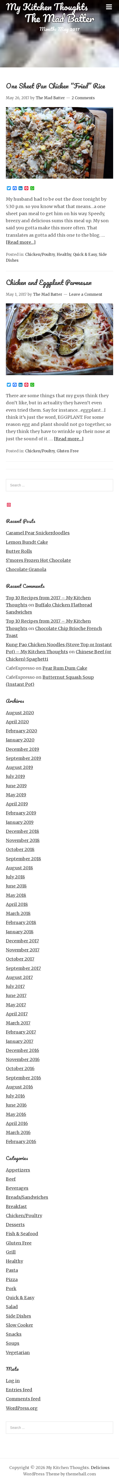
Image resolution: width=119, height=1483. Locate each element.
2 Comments (83, 98)
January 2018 (19, 932)
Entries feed (19, 1390)
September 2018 (23, 859)
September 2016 (23, 1078)
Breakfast (16, 1206)
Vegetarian (18, 1352)
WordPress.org (22, 1408)
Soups (12, 1343)
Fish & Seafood (22, 1233)
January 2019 (19, 822)
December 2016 (22, 1050)
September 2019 (23, 758)
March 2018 (18, 913)
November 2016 (23, 1059)
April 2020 (17, 722)
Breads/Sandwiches (27, 1197)
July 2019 (15, 776)
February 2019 (21, 813)
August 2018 (19, 868)
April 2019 (17, 804)
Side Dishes (18, 1316)
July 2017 (15, 986)
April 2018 (17, 904)
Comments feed (23, 1399)
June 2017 (16, 995)
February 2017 (21, 1032)
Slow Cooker (19, 1325)
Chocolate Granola (26, 569)
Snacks (14, 1334)
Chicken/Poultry (40, 254)
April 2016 (17, 1123)
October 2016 (20, 1068)
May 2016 (16, 1114)
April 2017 (17, 1014)
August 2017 (19, 977)
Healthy (64, 254)
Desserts (15, 1224)
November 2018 (23, 840)
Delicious (100, 1467)
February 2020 (21, 731)
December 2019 (22, 749)
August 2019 (19, 767)
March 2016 (18, 1132)
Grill (11, 1252)
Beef (11, 1179)
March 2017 (18, 1023)
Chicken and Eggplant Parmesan (49, 282)
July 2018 (15, 877)
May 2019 (16, 795)
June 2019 (16, 786)
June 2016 (16, 1105)
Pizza (12, 1279)
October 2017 (20, 959)
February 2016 (21, 1141)
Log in (13, 1381)
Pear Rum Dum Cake (65, 668)
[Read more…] (21, 242)
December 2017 (22, 941)
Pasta (12, 1270)
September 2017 (23, 968)
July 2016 (15, 1096)
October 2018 (20, 849)
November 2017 (22, 950)
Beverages (17, 1188)
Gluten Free (68, 451)
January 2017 (19, 1041)
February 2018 (21, 922)
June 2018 (16, 886)
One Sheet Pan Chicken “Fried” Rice (55, 85)
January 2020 (20, 740)
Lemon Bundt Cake (27, 542)
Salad (12, 1307)
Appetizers (18, 1170)
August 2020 (20, 713)
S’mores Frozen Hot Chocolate (38, 560)
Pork (11, 1288)
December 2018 (22, 831)
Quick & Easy (85, 254)
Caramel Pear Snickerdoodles (38, 533)
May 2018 (16, 895)
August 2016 (19, 1087)
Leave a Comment (85, 294)
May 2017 (16, 1005)
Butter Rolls (19, 551)
